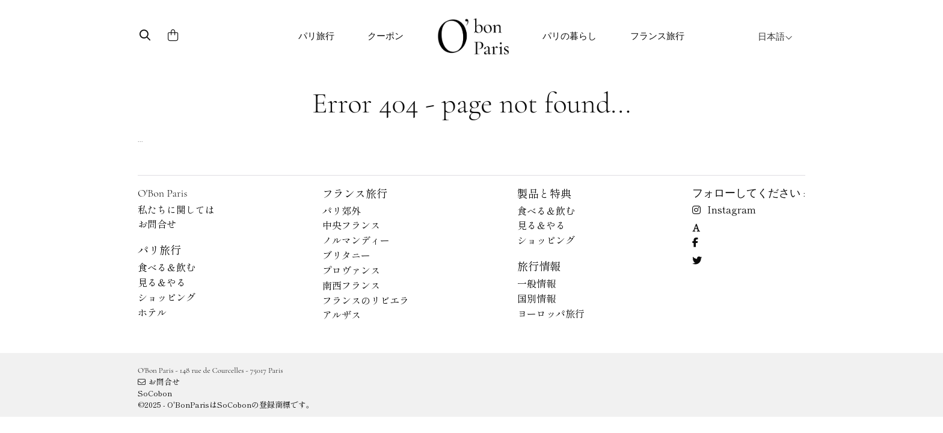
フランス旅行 (657, 36)
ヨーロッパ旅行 (551, 313)
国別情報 (536, 298)
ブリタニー (346, 255)
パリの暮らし (569, 36)
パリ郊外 (341, 210)
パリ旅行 (316, 36)
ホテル (152, 312)
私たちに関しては (176, 209)
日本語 (775, 36)
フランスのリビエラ (365, 300)
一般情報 (536, 283)
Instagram (724, 209)
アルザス (341, 314)
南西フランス (351, 285)
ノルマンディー (356, 240)
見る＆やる (162, 282)
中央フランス (351, 225)
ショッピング (166, 297)
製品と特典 (544, 193)
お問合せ (157, 223)
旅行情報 (539, 266)
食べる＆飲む (166, 267)
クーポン (385, 36)
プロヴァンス (351, 270)
